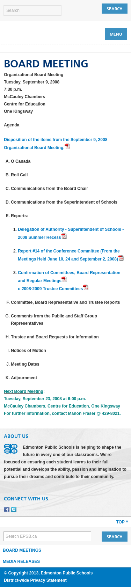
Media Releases (21, 561)
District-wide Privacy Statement (35, 580)
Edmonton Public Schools (34, 34)
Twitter (13, 509)
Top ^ (122, 522)
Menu (116, 34)
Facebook (6, 509)
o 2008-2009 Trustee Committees (50, 288)
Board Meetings (22, 550)
